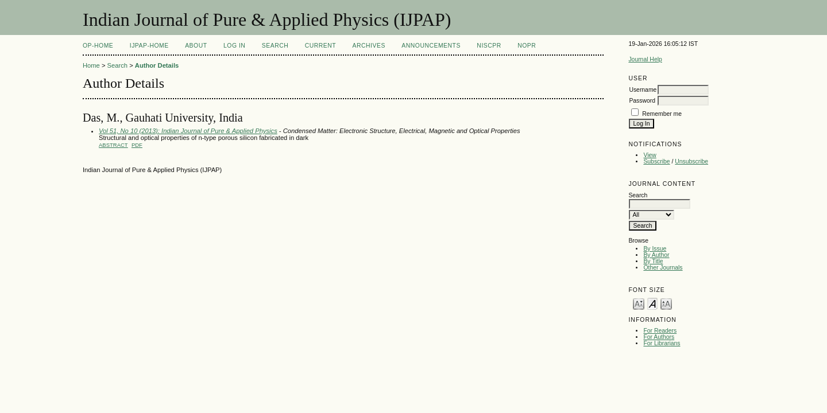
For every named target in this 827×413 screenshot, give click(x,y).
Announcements (431, 45)
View (649, 155)
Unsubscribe (691, 161)
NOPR (526, 45)
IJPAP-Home (149, 45)
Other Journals (662, 267)
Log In (234, 45)
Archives (369, 45)
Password (642, 101)
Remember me (662, 114)
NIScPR (489, 45)
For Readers (660, 331)
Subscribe (656, 161)
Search (275, 45)
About (196, 45)
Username (642, 90)
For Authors (658, 337)
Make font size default (652, 303)
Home (91, 65)
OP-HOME (98, 45)
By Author (656, 255)
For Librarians (661, 343)
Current (320, 45)
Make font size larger (666, 303)
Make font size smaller (638, 303)
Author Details (157, 65)
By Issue (654, 249)
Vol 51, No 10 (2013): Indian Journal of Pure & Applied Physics (188, 130)
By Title (653, 261)
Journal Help (645, 59)
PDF (137, 145)
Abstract (113, 145)
